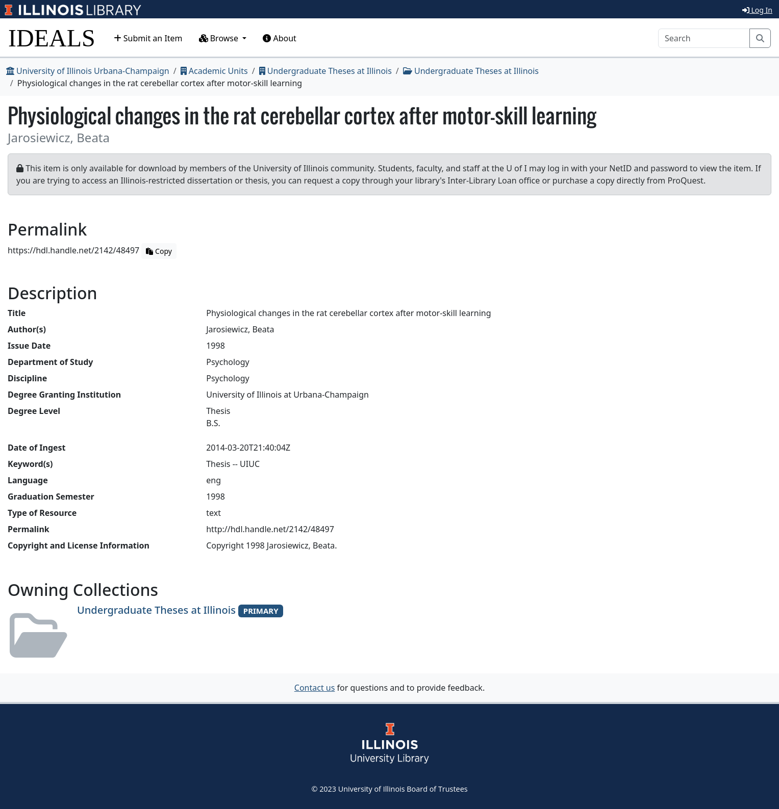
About (279, 38)
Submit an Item (148, 38)
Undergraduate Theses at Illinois (325, 70)
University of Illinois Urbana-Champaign (87, 70)
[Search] (704, 38)
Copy (158, 251)
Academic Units (214, 70)
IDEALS (51, 37)
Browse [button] (220, 38)
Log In (757, 10)
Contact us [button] (314, 687)
